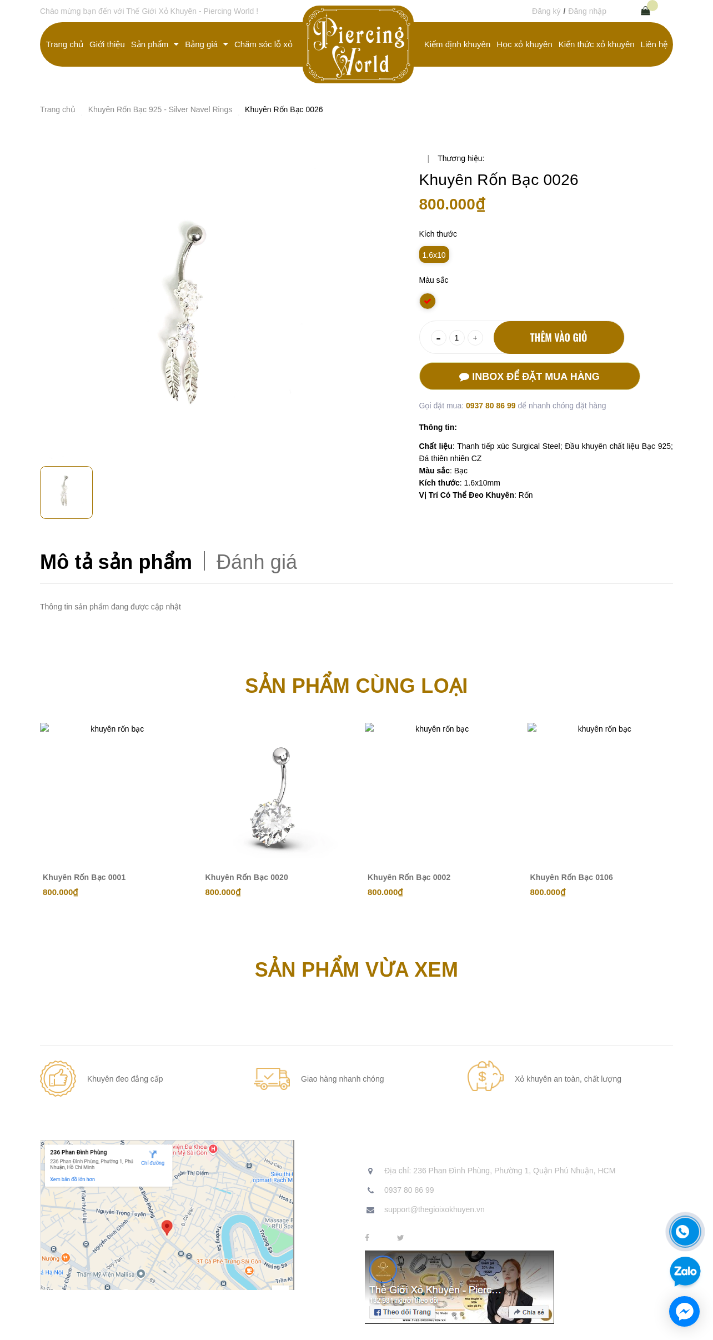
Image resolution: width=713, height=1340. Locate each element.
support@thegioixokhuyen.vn (434, 1209)
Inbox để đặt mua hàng (529, 376)
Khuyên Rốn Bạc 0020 (246, 877)
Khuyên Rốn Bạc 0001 (84, 877)
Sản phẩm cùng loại (356, 685)
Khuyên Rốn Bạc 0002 (409, 877)
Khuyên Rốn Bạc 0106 (571, 877)
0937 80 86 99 (492, 405)
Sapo (278, 1323)
